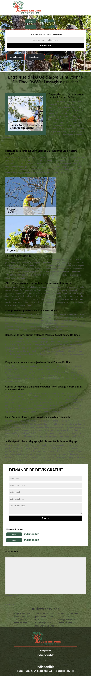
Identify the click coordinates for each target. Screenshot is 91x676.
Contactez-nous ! (35, 57)
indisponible (48, 21)
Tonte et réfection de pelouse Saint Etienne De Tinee (44, 616)
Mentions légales (64, 671)
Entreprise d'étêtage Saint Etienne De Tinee (22, 615)
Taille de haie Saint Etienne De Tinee (20, 621)
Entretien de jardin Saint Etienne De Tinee (68, 615)
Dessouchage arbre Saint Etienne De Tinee (44, 624)
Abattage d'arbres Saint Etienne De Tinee (67, 621)
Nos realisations (15, 57)
